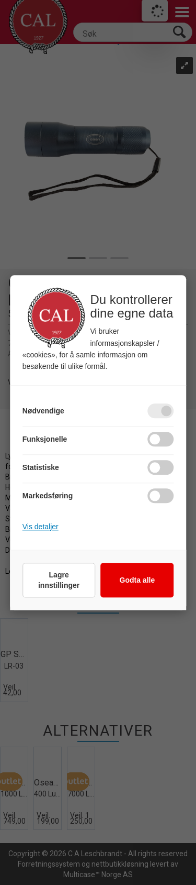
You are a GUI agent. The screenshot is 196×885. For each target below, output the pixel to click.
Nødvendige (43, 411)
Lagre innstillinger (58, 580)
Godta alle (137, 580)
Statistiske (40, 467)
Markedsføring (47, 495)
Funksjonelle (44, 439)
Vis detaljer (40, 526)
